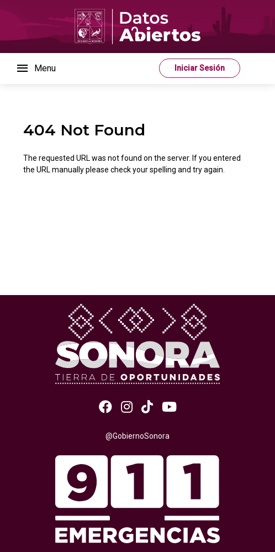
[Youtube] (169, 407)
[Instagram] (127, 407)
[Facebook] (105, 407)
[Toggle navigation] (35, 68)
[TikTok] (147, 407)
